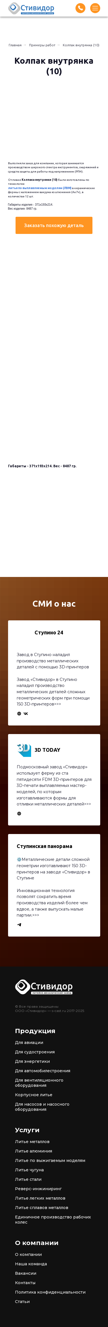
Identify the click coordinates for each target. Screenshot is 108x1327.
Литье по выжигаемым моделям (50, 1160)
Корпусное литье (33, 1094)
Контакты (25, 1282)
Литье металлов (32, 1141)
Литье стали (28, 1179)
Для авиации (29, 1042)
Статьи (22, 1301)
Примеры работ (42, 45)
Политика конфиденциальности (50, 1292)
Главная (15, 45)
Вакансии (25, 1273)
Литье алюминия (33, 1151)
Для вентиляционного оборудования (39, 1083)
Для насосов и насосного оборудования (42, 1107)
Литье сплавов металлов (41, 1207)
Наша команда (31, 1263)
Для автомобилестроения (42, 1070)
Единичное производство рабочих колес (53, 1219)
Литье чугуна (29, 1169)
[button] (54, 225)
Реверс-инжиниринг (38, 1188)
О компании (28, 1254)
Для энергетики (32, 1061)
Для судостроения (35, 1052)
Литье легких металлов (40, 1198)
